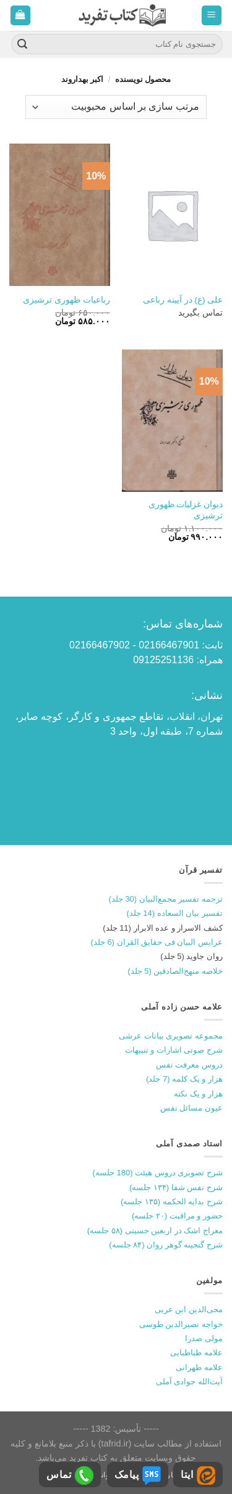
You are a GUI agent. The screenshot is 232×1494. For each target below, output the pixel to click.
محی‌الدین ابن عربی (189, 1309)
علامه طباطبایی (196, 1352)
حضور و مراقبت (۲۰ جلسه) (177, 1215)
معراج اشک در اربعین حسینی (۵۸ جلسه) (155, 1230)
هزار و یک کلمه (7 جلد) (184, 1079)
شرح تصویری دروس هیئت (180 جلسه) (158, 1172)
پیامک (137, 1475)
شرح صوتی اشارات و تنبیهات (174, 1050)
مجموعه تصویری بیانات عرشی (171, 1035)
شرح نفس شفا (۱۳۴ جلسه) (176, 1187)
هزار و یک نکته (198, 1093)
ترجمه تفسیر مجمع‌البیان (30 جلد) (165, 899)
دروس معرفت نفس (189, 1064)
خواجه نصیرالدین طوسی (181, 1324)
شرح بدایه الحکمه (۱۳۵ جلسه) (172, 1201)
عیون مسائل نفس (191, 1107)
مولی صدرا (204, 1338)
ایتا (198, 1475)
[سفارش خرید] (116, 107)
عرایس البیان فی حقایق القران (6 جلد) (156, 942)
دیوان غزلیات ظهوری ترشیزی (185, 510)
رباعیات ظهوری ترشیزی (66, 299)
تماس (69, 1475)
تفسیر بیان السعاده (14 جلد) (174, 913)
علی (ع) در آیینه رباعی (183, 299)
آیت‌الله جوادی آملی (189, 1381)
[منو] (212, 16)
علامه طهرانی (199, 1367)
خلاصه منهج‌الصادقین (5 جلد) (175, 971)
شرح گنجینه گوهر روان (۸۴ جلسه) (166, 1244)
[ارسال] (22, 44)
